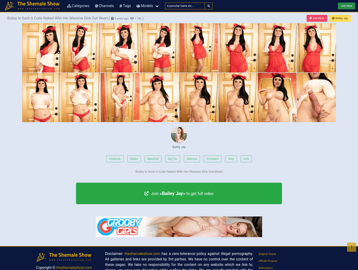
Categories (78, 6)
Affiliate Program (268, 260)
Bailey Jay (340, 18)
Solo (246, 158)
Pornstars (212, 158)
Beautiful (152, 158)
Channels (104, 6)
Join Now (346, 6)
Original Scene (267, 254)
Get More (317, 18)
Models (144, 6)
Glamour (192, 158)
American (115, 158)
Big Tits (172, 158)
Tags (125, 6)
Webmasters (265, 268)
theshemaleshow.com (74, 267)
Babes (134, 158)
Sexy (231, 158)
